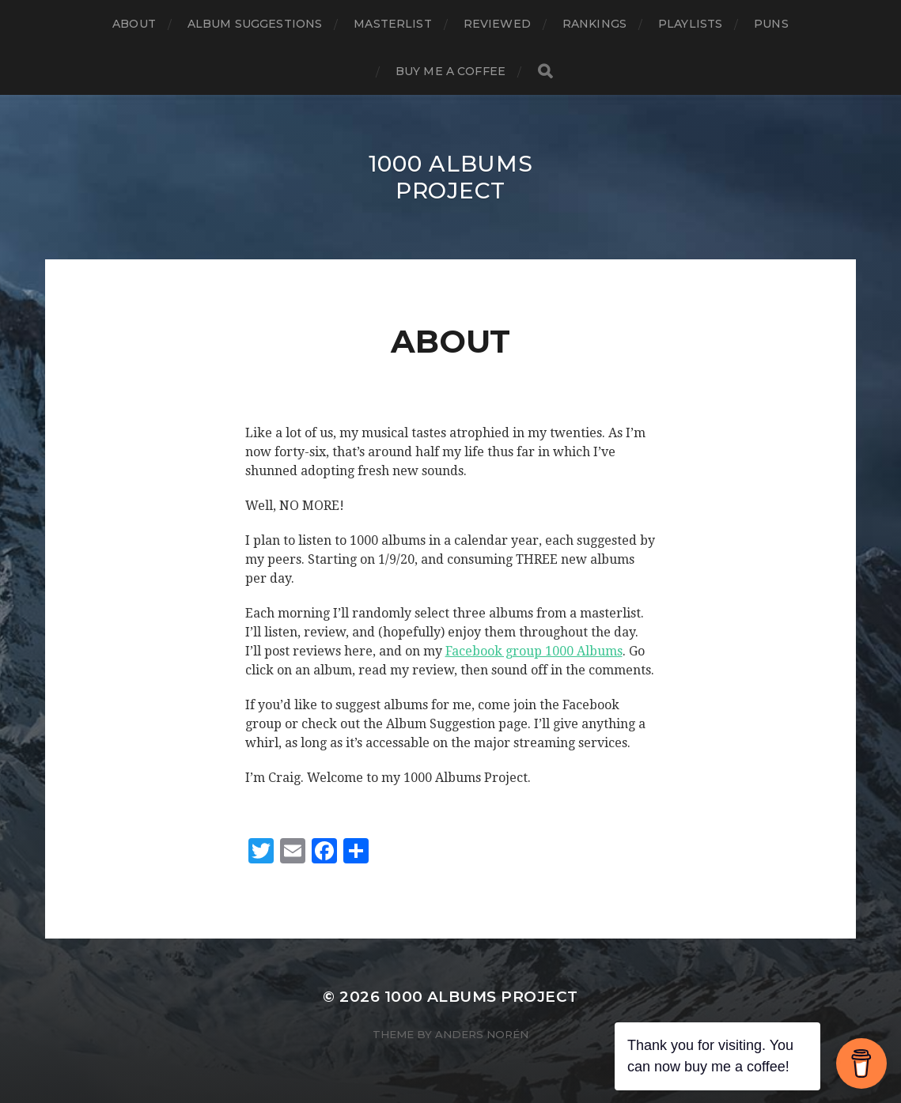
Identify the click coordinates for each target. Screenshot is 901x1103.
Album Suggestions (254, 24)
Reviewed (497, 24)
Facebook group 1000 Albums (534, 651)
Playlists (690, 24)
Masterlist (392, 24)
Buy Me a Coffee (450, 71)
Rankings (594, 24)
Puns (771, 24)
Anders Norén (481, 1034)
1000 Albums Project (451, 177)
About (134, 24)
